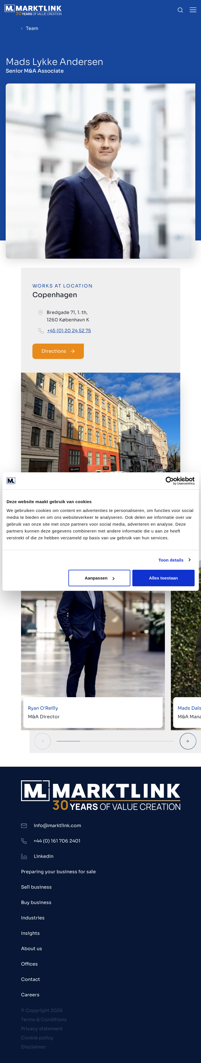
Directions (58, 351)
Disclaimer (33, 1047)
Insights (30, 933)
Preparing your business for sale (58, 872)
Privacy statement (42, 1029)
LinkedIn (43, 856)
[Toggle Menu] (193, 9)
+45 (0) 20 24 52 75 (69, 331)
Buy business (36, 902)
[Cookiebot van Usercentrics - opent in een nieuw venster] (169, 480)
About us (31, 949)
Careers (30, 995)
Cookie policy (37, 1038)
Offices (29, 964)
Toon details (170, 559)
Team (32, 28)
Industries (33, 918)
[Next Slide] (188, 741)
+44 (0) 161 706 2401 (57, 841)
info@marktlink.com (57, 826)
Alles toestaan (163, 578)
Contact (30, 979)
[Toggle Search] (180, 10)
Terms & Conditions (44, 1020)
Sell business (36, 887)
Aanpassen (99, 578)
